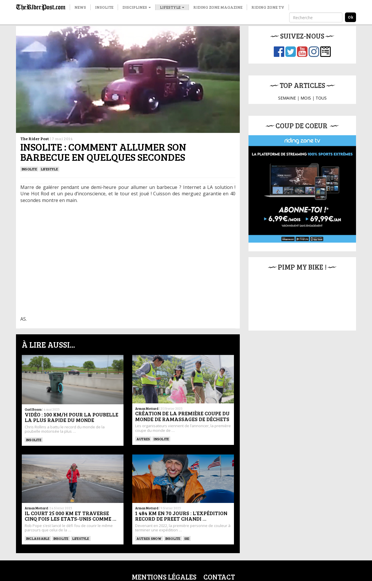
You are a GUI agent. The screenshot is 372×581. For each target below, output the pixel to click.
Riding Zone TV (267, 7)
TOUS (321, 98)
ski (186, 538)
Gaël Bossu (33, 409)
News (80, 7)
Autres (143, 438)
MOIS (306, 98)
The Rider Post (34, 138)
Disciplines (136, 7)
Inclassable (38, 538)
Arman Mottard (146, 408)
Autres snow (149, 538)
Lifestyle (172, 7)
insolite (29, 169)
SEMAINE (287, 98)
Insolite (104, 7)
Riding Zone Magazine (217, 7)
